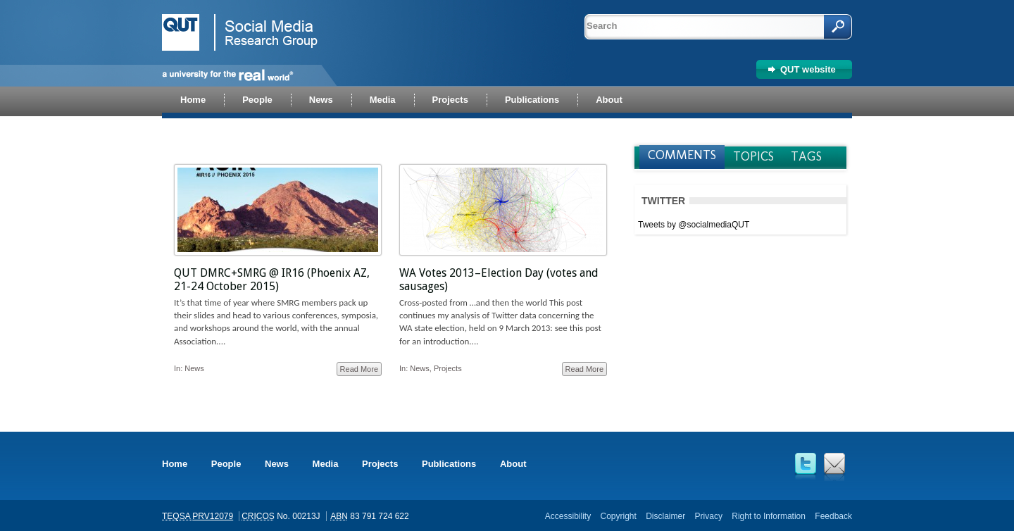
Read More (359, 369)
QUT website (808, 69)
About (513, 463)
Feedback (833, 516)
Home (174, 463)
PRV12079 (212, 516)
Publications (449, 463)
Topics (753, 156)
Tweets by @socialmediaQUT (693, 225)
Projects (448, 368)
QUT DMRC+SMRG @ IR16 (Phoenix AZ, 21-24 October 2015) (272, 279)
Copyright (618, 516)
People (226, 463)
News (194, 368)
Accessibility (568, 516)
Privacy (708, 516)
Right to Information (769, 516)
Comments (682, 155)
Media (326, 463)
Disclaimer (665, 516)
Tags (806, 156)
